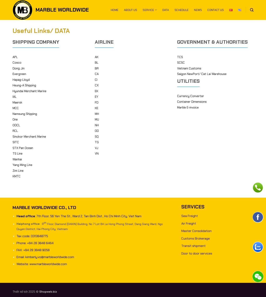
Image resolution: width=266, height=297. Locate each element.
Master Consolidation (196, 231)
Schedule (181, 10)
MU (97, 119)
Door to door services (196, 253)
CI (96, 80)
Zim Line (18, 171)
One (15, 119)
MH (97, 114)
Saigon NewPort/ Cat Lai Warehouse (202, 74)
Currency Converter (190, 96)
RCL (15, 131)
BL (96, 63)
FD (96, 103)
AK (96, 57)
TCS (180, 57)
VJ (96, 148)
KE (96, 108)
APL (15, 57)
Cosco (17, 63)
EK (96, 91)
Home (114, 10)
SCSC (181, 63)
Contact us (215, 10)
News (198, 10)
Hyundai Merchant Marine (29, 91)
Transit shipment (193, 246)
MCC (16, 108)
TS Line (18, 154)
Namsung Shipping (25, 114)
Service (150, 10)
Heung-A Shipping (24, 85)
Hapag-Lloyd (21, 80)
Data (165, 10)
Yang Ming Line (22, 165)
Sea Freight (189, 216)
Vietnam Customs (189, 68)
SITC (16, 142)
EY (96, 97)
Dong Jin (19, 68)
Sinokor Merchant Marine (29, 137)
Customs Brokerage (195, 238)
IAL (15, 97)
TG (97, 142)
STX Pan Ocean (23, 148)
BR (97, 68)
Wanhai (17, 159)
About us (130, 10)
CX (97, 85)
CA (97, 74)
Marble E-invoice (188, 108)
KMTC (17, 176)
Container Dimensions (192, 102)
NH (97, 125)
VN (97, 154)
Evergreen (19, 74)
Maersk (17, 103)
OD (97, 131)
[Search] (251, 10)
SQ (97, 137)
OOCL (16, 125)
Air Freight (188, 223)
